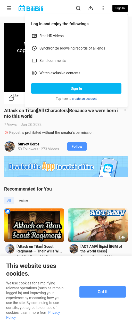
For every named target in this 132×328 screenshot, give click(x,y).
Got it (103, 291)
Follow (77, 146)
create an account (84, 99)
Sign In (76, 88)
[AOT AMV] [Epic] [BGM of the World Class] (101, 248)
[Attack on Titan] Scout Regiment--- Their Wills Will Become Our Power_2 (38, 248)
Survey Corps (28, 144)
